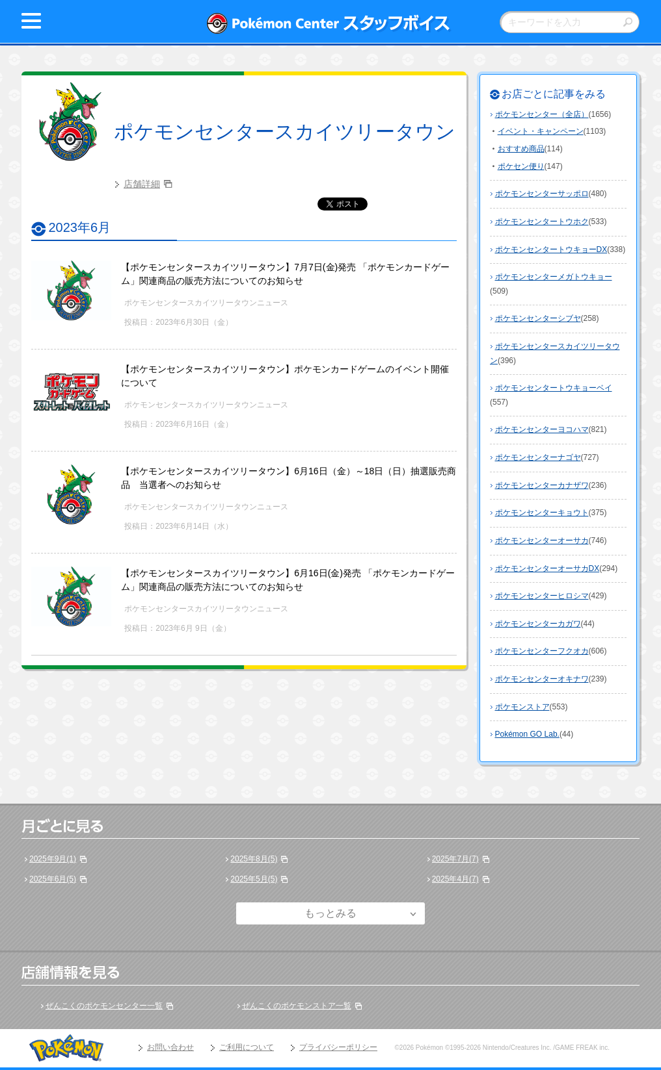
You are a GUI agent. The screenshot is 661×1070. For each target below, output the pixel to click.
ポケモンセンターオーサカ (542, 540)
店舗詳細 (142, 184)
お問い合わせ (170, 1047)
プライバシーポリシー (338, 1047)
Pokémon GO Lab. (527, 734)
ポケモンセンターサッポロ (542, 193)
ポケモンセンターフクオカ (542, 651)
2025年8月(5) (253, 858)
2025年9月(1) (52, 858)
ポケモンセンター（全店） (542, 114)
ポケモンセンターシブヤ (538, 318)
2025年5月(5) (253, 879)
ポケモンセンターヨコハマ (542, 429)
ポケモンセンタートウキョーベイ (553, 387)
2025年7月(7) (455, 858)
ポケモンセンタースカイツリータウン (284, 131)
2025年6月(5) (52, 879)
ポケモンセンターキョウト (542, 512)
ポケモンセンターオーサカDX (547, 568)
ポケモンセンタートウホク (542, 221)
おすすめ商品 (521, 148)
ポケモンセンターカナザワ (542, 485)
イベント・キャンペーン (541, 131)
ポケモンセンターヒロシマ (542, 595)
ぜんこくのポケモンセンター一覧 (104, 1005)
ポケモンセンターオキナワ (542, 678)
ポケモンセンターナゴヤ (538, 457)
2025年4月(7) (455, 879)
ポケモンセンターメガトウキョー (553, 276)
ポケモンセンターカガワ (538, 623)
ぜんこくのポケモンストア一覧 (296, 1005)
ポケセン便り (521, 166)
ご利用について (246, 1047)
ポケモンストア (522, 706)
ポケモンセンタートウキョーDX (551, 249)
